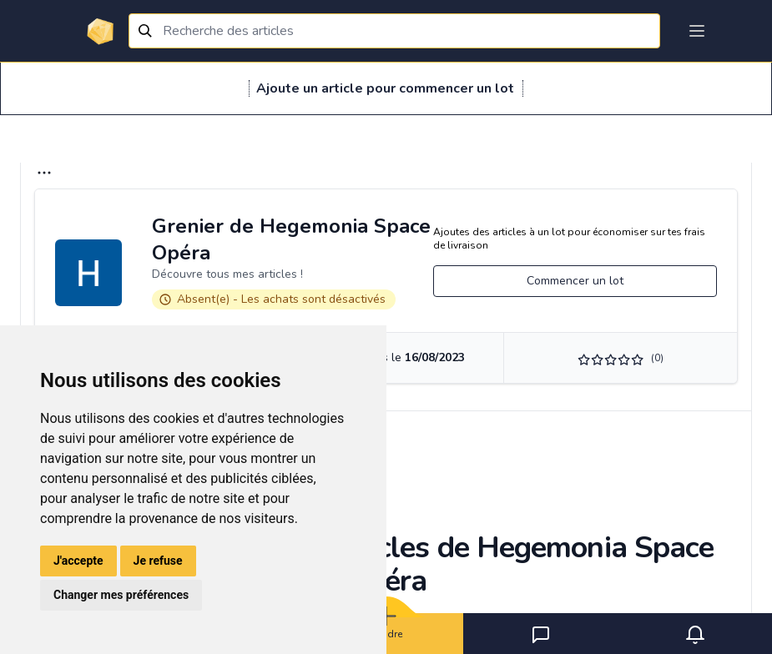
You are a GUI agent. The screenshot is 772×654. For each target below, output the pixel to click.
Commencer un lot (575, 281)
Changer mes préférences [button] (121, 594)
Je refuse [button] (158, 560)
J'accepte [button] (78, 560)
